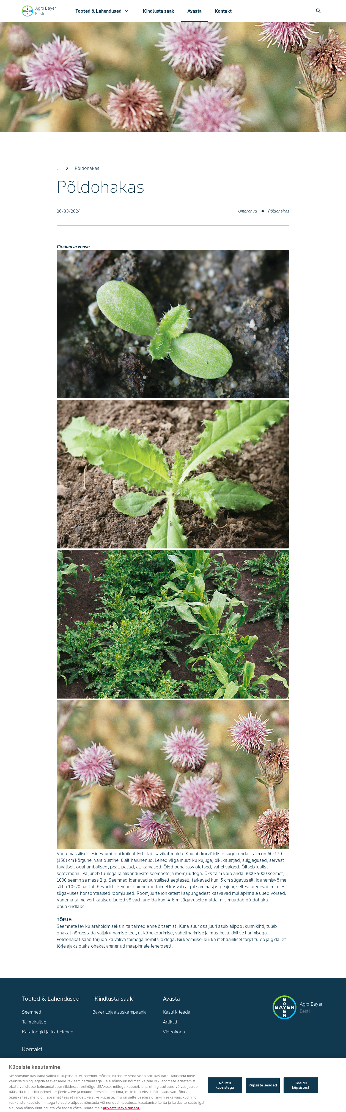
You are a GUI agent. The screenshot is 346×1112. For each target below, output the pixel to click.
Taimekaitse (34, 1022)
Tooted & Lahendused (102, 11)
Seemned (31, 1012)
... (58, 168)
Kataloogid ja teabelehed (48, 1031)
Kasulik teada (176, 1012)
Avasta (194, 11)
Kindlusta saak (158, 11)
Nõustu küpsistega (225, 1094)
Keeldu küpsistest (300, 1094)
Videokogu (174, 1031)
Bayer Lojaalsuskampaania (119, 1012)
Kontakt (223, 11)
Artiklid (170, 1022)
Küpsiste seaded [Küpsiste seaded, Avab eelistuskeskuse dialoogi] (263, 1094)
